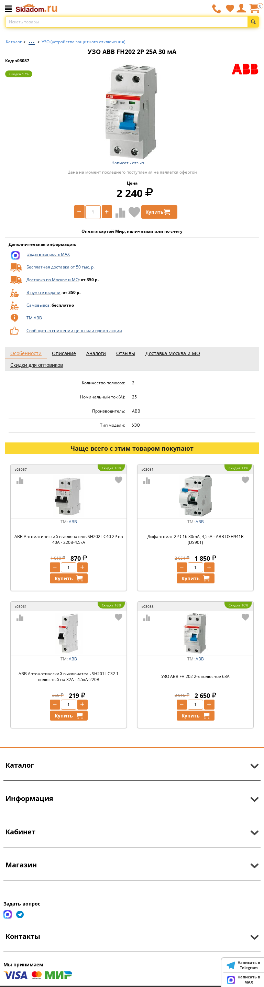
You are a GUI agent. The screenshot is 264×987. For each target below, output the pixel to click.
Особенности (26, 353)
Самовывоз (38, 305)
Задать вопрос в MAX (48, 254)
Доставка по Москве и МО (52, 280)
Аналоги (96, 353)
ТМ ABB (34, 318)
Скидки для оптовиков (36, 365)
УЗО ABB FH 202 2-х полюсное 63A (195, 676)
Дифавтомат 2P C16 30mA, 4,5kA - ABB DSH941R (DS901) (195, 539)
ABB (73, 522)
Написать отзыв (127, 163)
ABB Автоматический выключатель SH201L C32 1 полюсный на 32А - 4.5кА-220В (69, 676)
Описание (64, 353)
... (32, 40)
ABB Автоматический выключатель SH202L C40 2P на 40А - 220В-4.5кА (68, 539)
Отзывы (125, 353)
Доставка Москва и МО (172, 353)
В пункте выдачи (43, 292)
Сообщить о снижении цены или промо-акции (74, 330)
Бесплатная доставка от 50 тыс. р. (60, 267)
